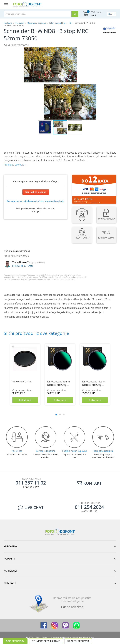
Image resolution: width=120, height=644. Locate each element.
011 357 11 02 (19, 266)
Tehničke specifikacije (46, 285)
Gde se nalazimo (72, 607)
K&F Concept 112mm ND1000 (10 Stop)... (94, 383)
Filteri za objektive (57, 23)
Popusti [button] (9, 558)
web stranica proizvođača (17, 251)
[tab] (60, 547)
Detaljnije (25, 399)
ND (70, 23)
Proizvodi (19, 23)
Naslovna (8, 23)
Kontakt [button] (10, 583)
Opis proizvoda (15, 285)
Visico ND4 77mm (22, 381)
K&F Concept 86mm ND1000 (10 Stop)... (58, 383)
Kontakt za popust (35, 192)
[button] (96, 49)
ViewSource (88, 637)
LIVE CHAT (31, 507)
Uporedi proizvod (78, 285)
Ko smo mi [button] (11, 571)
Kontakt (89, 483)
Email (30, 266)
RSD (110, 13)
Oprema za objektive (36, 23)
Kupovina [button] (10, 546)
